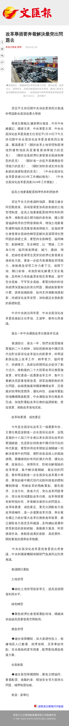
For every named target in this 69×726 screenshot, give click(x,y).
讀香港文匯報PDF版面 (50, 706)
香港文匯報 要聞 (14, 47)
